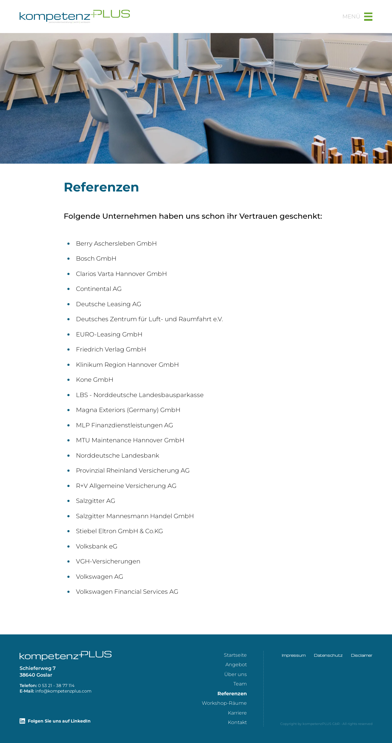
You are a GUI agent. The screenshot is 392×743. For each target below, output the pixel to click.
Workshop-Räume (224, 703)
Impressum (294, 655)
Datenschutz (328, 655)
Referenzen (232, 694)
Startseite (235, 655)
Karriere (237, 713)
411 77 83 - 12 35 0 (56, 685)
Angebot (236, 664)
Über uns (235, 674)
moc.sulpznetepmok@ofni (63, 691)
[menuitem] (235, 655)
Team (240, 684)
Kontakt (237, 722)
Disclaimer (361, 655)
